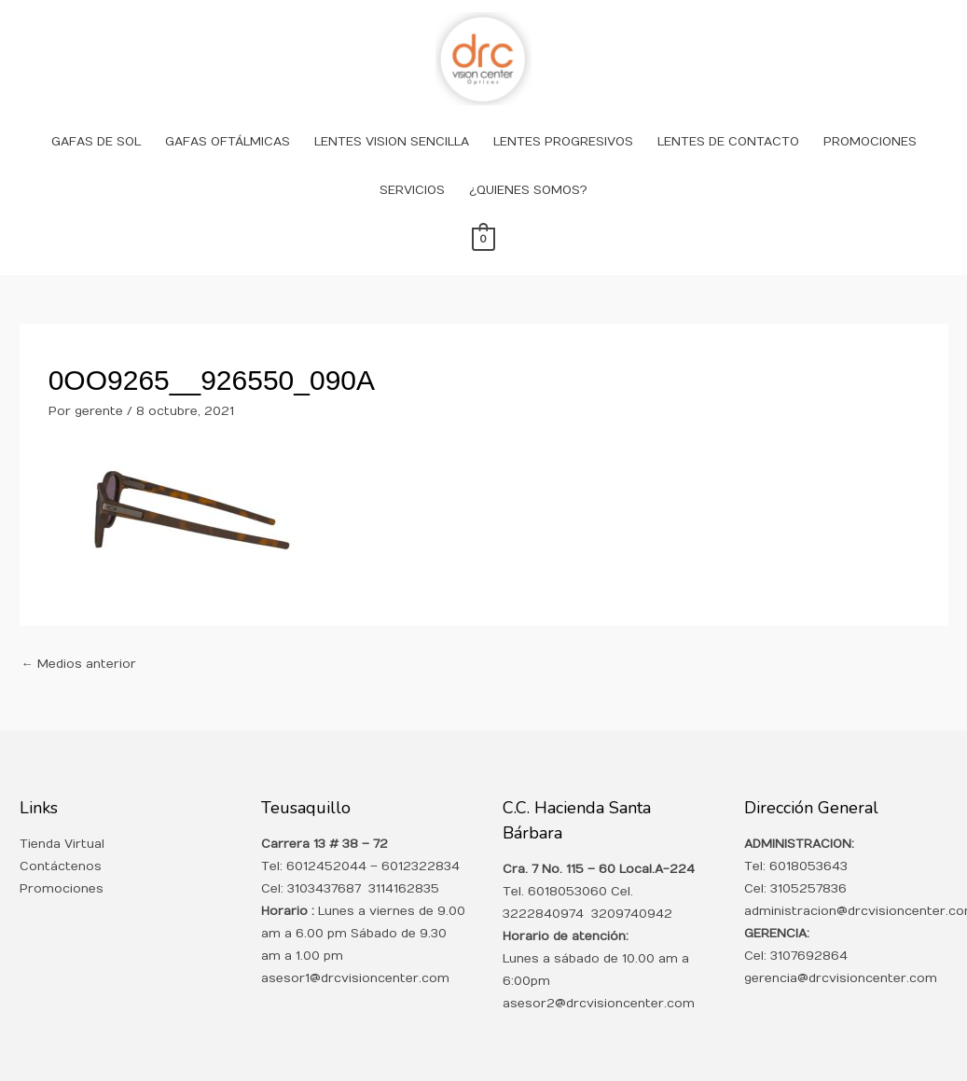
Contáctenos (61, 866)
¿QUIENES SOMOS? (528, 190)
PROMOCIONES (870, 141)
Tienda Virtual (62, 844)
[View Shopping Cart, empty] (483, 238)
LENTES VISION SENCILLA (391, 141)
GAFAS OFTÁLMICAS (227, 141)
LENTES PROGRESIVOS (563, 141)
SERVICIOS (412, 190)
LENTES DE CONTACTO (728, 141)
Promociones (62, 888)
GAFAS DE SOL (96, 141)
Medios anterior (78, 664)
